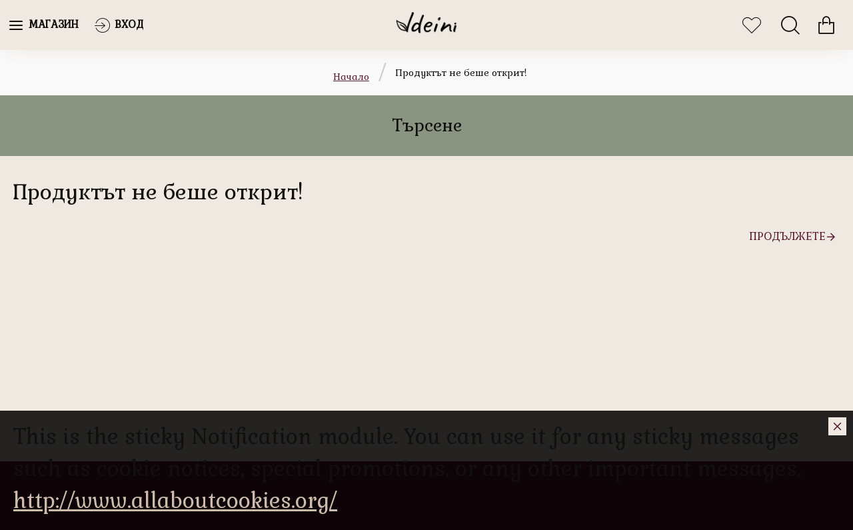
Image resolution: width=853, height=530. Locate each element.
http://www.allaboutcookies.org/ (175, 500)
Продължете (788, 236)
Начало (351, 77)
